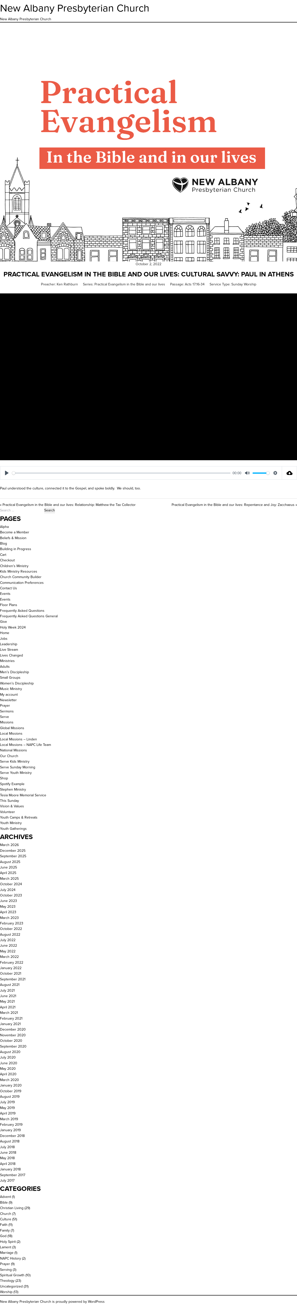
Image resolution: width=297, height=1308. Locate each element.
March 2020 (9, 1080)
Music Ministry (11, 688)
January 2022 (10, 968)
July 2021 (7, 990)
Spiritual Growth (12, 1275)
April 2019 (7, 1113)
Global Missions (12, 728)
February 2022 (11, 962)
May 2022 (7, 951)
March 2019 (9, 1119)
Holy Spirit (8, 1241)
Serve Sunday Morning (17, 767)
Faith (3, 1224)
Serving (6, 1269)
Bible (4, 1202)
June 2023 (8, 900)
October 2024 (11, 884)
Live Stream (9, 649)
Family (5, 1230)
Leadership (8, 644)
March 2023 (9, 917)
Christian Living (11, 1208)
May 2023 (7, 906)
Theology (7, 1280)
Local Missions (11, 733)
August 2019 (9, 1096)
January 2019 (10, 1130)
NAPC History (10, 1258)
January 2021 (10, 1024)
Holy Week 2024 (13, 627)
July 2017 (7, 1180)
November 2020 (13, 1035)
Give (3, 621)
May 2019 (7, 1107)
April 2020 (8, 1074)
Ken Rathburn (67, 284)
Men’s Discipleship (14, 672)
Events (5, 593)
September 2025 (13, 856)
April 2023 (8, 912)
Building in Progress (15, 549)
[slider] (121, 473)
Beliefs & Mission (13, 538)
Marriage (6, 1252)
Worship (6, 1292)
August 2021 (9, 984)
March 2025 (9, 878)
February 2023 (11, 923)
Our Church (9, 756)
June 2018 (8, 1152)
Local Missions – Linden (18, 739)
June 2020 (8, 1063)
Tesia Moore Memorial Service (23, 795)
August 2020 (10, 1052)
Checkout (7, 560)
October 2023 (11, 895)
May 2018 (7, 1158)
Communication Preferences (22, 582)
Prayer (5, 705)
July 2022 (7, 940)
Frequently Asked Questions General (29, 616)
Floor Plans (8, 605)
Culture (5, 1219)
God (3, 1236)
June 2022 (8, 945)
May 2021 (7, 1001)
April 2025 (8, 872)
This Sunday (9, 800)
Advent (5, 1196)
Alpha (4, 526)
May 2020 (8, 1068)
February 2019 (11, 1124)
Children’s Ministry (14, 566)
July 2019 (7, 1102)
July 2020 (8, 1057)
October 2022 (11, 928)
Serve (4, 716)
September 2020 (13, 1046)
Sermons (7, 711)
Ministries (7, 660)
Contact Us (8, 588)
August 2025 (10, 862)
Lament (5, 1247)
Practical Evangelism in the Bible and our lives (129, 284)
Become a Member (14, 532)
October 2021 (10, 973)
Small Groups (10, 677)
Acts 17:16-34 (195, 284)
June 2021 (8, 996)
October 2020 (11, 1040)
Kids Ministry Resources (18, 571)
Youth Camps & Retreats (18, 817)
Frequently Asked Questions (22, 610)
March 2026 (9, 845)
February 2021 (11, 1018)
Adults (5, 666)
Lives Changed (11, 655)
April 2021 (7, 1007)
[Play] (7, 473)
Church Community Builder (20, 577)
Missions (6, 722)
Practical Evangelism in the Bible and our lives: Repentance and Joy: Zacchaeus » (234, 504)
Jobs (3, 638)
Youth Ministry (11, 823)
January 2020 (11, 1085)
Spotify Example (12, 784)
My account (9, 694)
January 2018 (10, 1169)
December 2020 (13, 1029)
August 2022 (10, 934)
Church (5, 1213)
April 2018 (7, 1163)
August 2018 (9, 1141)
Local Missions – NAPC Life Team (25, 744)
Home (4, 633)
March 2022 (9, 956)
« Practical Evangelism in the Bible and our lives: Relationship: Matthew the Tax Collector (68, 504)
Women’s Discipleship (17, 683)
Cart (3, 554)
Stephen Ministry (13, 789)
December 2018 (12, 1135)
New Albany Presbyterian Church (74, 7)
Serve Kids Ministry (14, 761)
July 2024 (7, 889)
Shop (4, 778)
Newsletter (8, 700)
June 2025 (8, 867)
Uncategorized (11, 1286)
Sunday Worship (243, 284)
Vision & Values (12, 806)
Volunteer (7, 812)
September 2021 (12, 979)
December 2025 (12, 850)
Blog (3, 543)
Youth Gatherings (13, 828)
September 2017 (12, 1175)
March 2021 (9, 1012)
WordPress (96, 1301)
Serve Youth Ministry (16, 772)
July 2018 (7, 1147)
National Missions (13, 750)
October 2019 (10, 1091)
